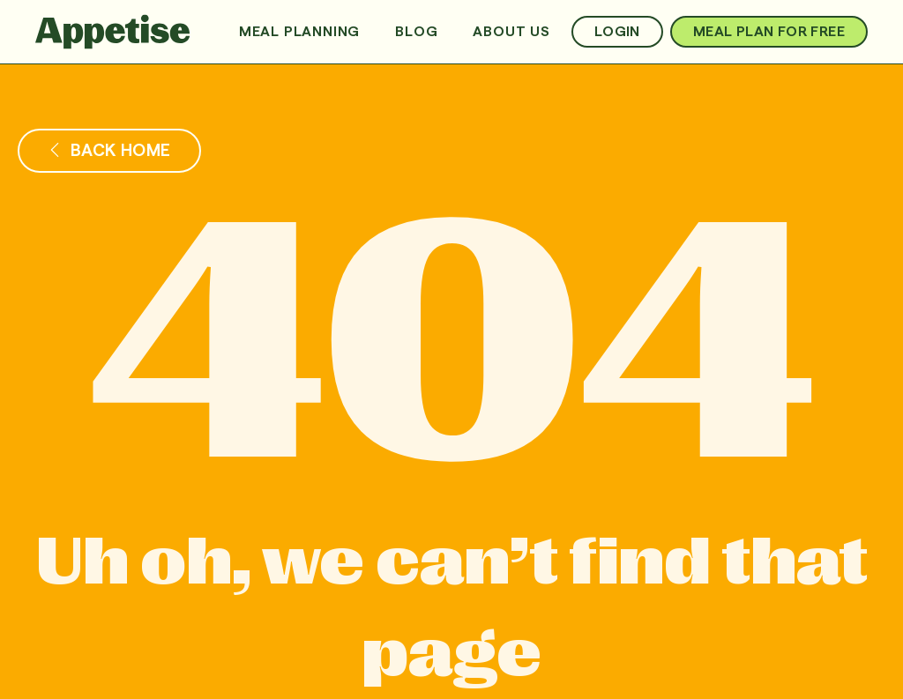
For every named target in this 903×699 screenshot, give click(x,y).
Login (617, 32)
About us (511, 32)
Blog (416, 32)
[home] (112, 31)
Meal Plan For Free (769, 32)
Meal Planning (299, 32)
